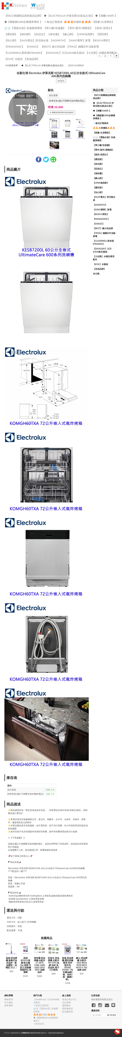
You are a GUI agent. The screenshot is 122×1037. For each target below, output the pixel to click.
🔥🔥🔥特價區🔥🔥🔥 (77, 21)
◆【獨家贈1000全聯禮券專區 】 (23, 21)
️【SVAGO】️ (32, 46)
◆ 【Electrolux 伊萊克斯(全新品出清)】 (69, 15)
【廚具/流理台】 (103, 28)
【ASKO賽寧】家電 (79, 40)
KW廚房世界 (11, 65)
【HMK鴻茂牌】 (85, 34)
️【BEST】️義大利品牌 (53, 46)
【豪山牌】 (68, 34)
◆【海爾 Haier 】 (106, 15)
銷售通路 (8, 1005)
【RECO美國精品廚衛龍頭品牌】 (23, 15)
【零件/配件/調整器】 (80, 28)
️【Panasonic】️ (14, 46)
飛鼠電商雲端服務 (55, 1033)
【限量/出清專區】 (103, 21)
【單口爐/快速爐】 (54, 28)
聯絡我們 (8, 999)
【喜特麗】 (53, 34)
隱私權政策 (67, 1008)
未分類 (96, 273)
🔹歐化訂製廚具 (53, 21)
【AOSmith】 (58, 40)
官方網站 (8, 1002)
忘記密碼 (66, 1002)
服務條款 (66, 1005)
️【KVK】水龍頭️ (13, 58)
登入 (75, 999)
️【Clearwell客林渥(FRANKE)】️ (23, 52)
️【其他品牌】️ (32, 58)
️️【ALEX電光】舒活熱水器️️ (33, 40)
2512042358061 (76, 65)
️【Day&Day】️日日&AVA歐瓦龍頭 (64, 52)
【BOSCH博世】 (101, 40)
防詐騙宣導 (67, 1011)
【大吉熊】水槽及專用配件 (101, 52)
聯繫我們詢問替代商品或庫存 (62, 112)
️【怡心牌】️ (11, 40)
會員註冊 (66, 999)
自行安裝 (53, 95)
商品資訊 (61, 81)
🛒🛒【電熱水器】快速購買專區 (23, 28)
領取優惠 (111, 1015)
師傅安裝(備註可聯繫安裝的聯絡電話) (67, 100)
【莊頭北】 (39, 34)
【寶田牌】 (102, 34)
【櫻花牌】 (11, 34)
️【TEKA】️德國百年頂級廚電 (82, 46)
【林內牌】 (25, 34)
